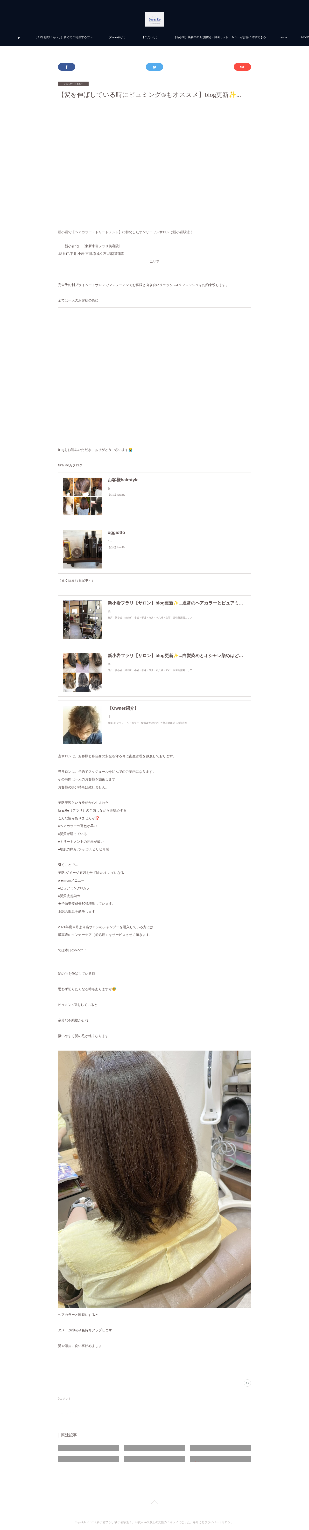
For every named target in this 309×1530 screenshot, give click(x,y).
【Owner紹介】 (171, 37)
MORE (231, 37)
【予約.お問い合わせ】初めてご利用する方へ (117, 37)
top (72, 37)
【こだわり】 (204, 37)
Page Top (154, 1503)
